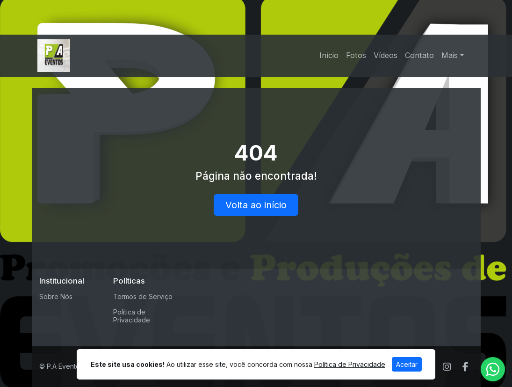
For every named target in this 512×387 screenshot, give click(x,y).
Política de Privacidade (131, 316)
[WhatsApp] (493, 369)
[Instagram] (447, 366)
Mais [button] (449, 55)
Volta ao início (256, 205)
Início (329, 55)
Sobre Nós (55, 296)
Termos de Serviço (143, 296)
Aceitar (407, 364)
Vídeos (385, 55)
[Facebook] (465, 366)
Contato (419, 55)
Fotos (356, 55)
